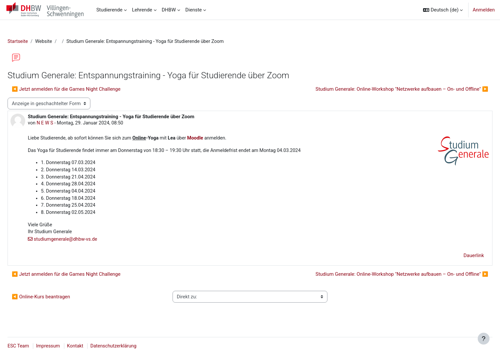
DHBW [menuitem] (169, 10)
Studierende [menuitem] (109, 10)
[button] (443, 10)
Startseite (34, 42)
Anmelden (483, 10)
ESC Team (34, 346)
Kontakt (93, 346)
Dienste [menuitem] (193, 10)
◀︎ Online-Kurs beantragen (57, 301)
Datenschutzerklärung (132, 346)
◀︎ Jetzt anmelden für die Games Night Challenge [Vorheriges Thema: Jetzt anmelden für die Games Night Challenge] (82, 89)
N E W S (61, 124)
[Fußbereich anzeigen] (484, 339)
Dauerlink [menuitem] (458, 259)
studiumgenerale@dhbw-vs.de (83, 243)
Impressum (65, 346)
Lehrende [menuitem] (142, 10)
